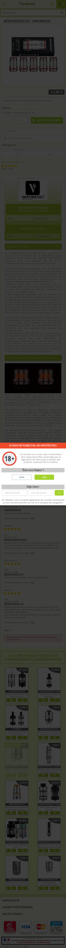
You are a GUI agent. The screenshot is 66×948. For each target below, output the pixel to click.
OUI (44, 477)
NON (21, 477)
